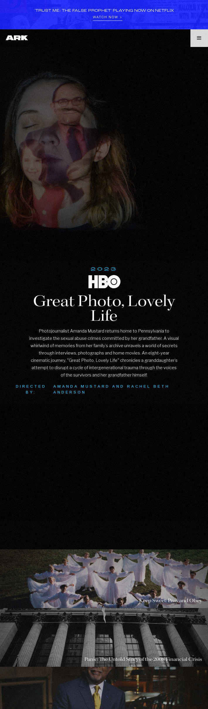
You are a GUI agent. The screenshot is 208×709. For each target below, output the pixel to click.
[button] (199, 38)
